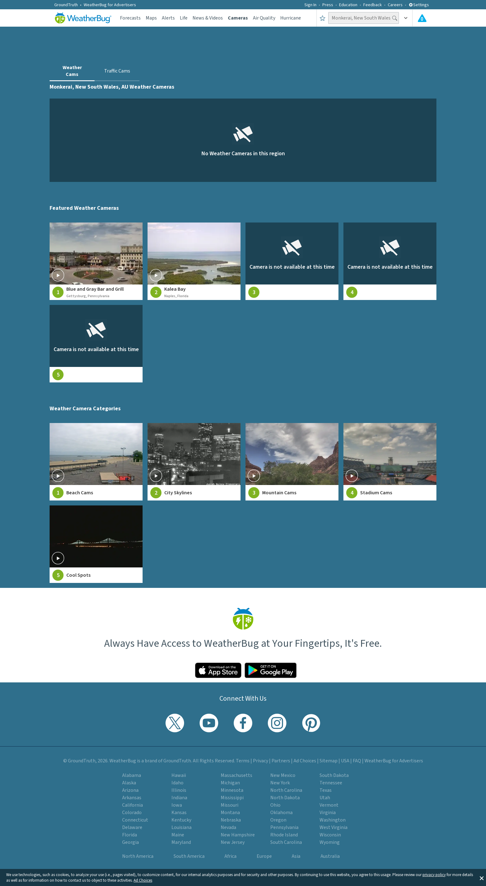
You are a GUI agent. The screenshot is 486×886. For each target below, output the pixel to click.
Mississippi (232, 797)
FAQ (357, 760)
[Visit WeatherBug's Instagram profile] (277, 723)
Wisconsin (330, 834)
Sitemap (329, 760)
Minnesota (232, 790)
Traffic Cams (117, 71)
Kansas (179, 812)
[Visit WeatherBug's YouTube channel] (209, 723)
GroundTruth (66, 5)
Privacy (260, 760)
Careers (395, 5)
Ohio (275, 805)
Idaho (177, 782)
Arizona (130, 790)
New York (280, 782)
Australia (330, 856)
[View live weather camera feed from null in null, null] (291, 261)
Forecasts (130, 18)
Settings (419, 5)
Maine (177, 834)
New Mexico (282, 775)
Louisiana (181, 827)
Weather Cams (72, 71)
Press (327, 5)
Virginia (328, 812)
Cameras (238, 18)
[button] (482, 877)
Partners (281, 760)
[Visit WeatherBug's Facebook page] (243, 723)
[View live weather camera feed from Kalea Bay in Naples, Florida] (194, 261)
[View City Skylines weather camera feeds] (194, 461)
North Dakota (285, 797)
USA (345, 760)
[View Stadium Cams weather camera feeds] (389, 461)
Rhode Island (284, 834)
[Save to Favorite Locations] (322, 18)
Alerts (168, 18)
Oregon (278, 820)
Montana (230, 812)
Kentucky (181, 820)
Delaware (132, 827)
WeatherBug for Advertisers (110, 5)
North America (137, 856)
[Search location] (363, 18)
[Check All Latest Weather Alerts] (422, 18)
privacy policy (434, 875)
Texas (326, 790)
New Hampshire (238, 834)
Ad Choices (143, 880)
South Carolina (286, 842)
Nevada (228, 827)
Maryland (181, 842)
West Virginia (333, 827)
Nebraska (231, 820)
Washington (333, 820)
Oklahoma (281, 812)
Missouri (229, 805)
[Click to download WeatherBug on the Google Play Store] (271, 670)
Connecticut (135, 820)
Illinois (178, 790)
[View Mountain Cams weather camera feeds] (291, 461)
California (132, 805)
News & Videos (207, 18)
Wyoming (330, 842)
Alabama (131, 775)
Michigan (230, 782)
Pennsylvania (284, 827)
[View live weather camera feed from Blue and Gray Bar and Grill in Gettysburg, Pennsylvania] (96, 261)
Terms (243, 760)
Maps (151, 18)
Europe (264, 856)
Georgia (130, 842)
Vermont (329, 805)
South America (189, 856)
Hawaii (178, 775)
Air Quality (264, 18)
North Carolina (286, 790)
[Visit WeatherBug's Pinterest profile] (311, 723)
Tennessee (331, 782)
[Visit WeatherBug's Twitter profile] (175, 723)
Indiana (179, 797)
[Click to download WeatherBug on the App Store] (218, 670)
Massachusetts (236, 775)
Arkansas (131, 797)
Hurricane (290, 18)
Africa (230, 856)
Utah (325, 797)
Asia (296, 856)
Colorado (132, 812)
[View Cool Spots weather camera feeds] (96, 544)
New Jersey (233, 842)
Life (184, 18)
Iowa (176, 805)
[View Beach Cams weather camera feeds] (96, 461)
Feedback (372, 5)
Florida (129, 834)
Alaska (129, 782)
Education (348, 5)
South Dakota (334, 775)
